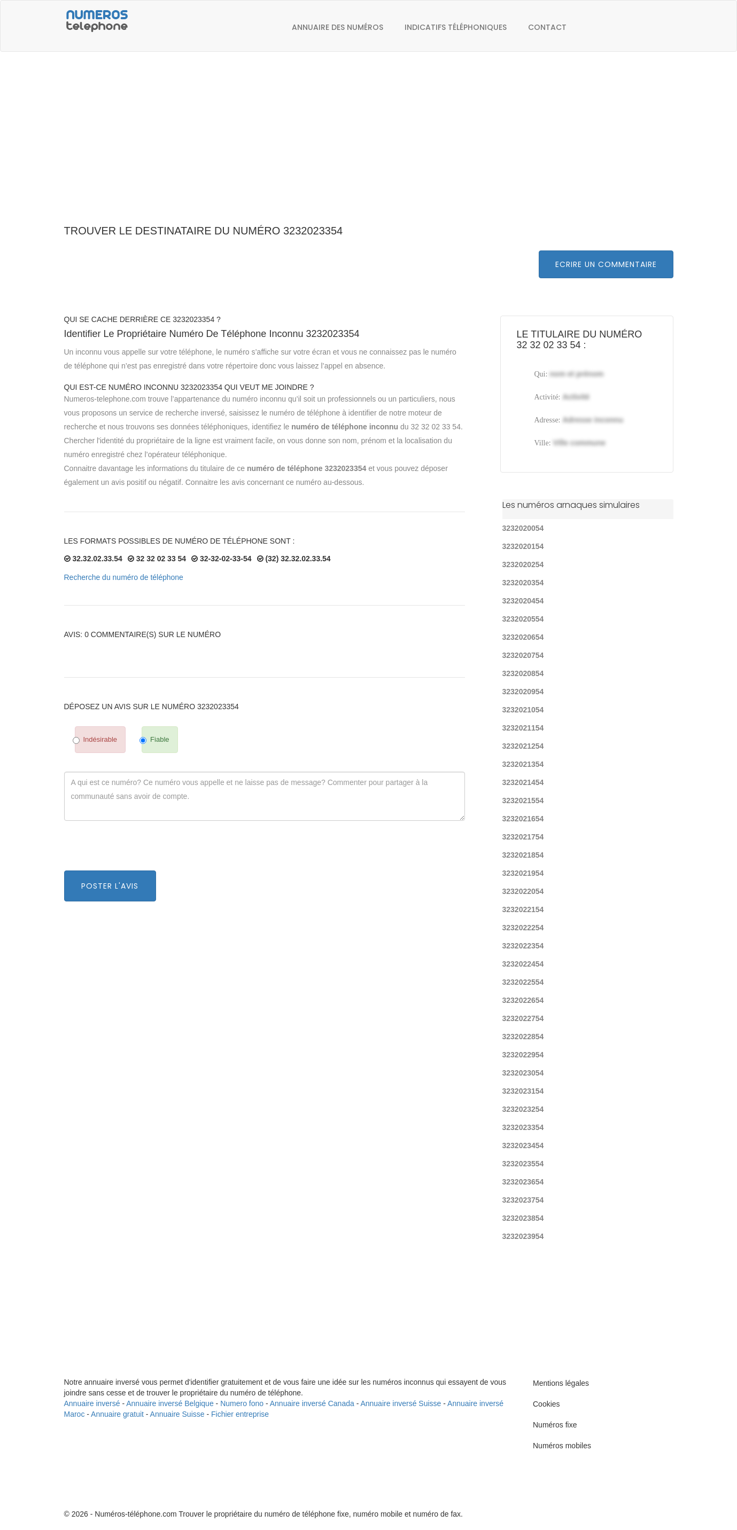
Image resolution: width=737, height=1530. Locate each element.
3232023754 (523, 1200)
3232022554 (523, 982)
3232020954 (523, 691)
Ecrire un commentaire (606, 264)
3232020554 (523, 619)
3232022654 (523, 1000)
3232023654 (523, 1182)
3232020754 (523, 655)
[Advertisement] (368, 144)
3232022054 (523, 891)
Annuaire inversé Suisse (400, 1403)
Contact (547, 27)
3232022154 (523, 909)
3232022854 (523, 1036)
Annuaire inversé (92, 1403)
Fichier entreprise (240, 1414)
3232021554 (523, 800)
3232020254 (523, 564)
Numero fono (241, 1403)
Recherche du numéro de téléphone (123, 577)
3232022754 (523, 1018)
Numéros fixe (555, 1425)
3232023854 (523, 1218)
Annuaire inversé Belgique (169, 1403)
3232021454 (523, 782)
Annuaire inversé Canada (312, 1403)
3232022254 (523, 927)
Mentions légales (561, 1383)
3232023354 (523, 1127)
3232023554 (523, 1163)
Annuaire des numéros (337, 27)
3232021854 (523, 855)
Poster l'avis (109, 886)
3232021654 (523, 818)
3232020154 (523, 546)
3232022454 (523, 964)
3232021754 (523, 837)
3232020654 (523, 637)
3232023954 (523, 1236)
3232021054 (523, 709)
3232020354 (523, 582)
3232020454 (523, 601)
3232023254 (523, 1109)
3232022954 (523, 1054)
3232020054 (523, 528)
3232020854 (523, 673)
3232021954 (523, 873)
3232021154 (523, 728)
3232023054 (523, 1073)
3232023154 (523, 1091)
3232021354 (523, 764)
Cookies (546, 1404)
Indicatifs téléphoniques (456, 27)
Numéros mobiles (562, 1445)
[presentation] (145, 849)
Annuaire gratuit (117, 1414)
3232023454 (523, 1145)
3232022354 (523, 945)
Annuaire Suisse (177, 1414)
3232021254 (523, 746)
